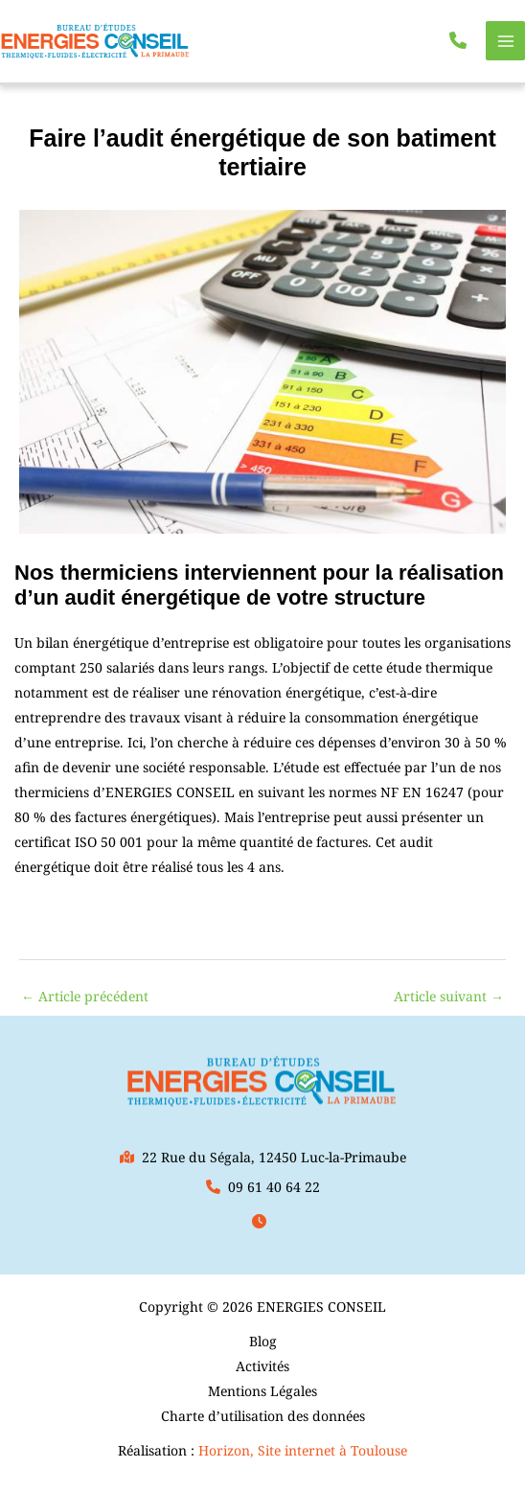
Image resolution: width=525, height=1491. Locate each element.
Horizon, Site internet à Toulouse (302, 1450)
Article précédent (84, 996)
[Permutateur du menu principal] (505, 40)
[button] (458, 40)
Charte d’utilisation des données (263, 1416)
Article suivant (449, 996)
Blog (263, 1341)
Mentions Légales (262, 1391)
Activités (262, 1366)
